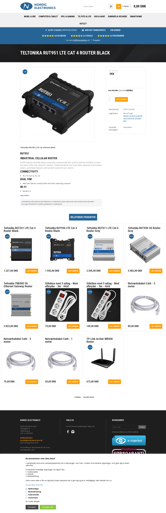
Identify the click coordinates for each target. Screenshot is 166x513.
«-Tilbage (77, 397)
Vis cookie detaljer (33, 501)
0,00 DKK (140, 6)
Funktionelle (33, 495)
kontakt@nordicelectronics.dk (31, 440)
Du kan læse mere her (34, 485)
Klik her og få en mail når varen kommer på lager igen (132, 118)
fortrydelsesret (61, 30)
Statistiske (33, 498)
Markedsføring (34, 492)
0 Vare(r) (125, 6)
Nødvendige (33, 489)
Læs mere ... (25, 195)
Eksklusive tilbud (118, 432)
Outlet (83, 23)
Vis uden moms (88, 397)
